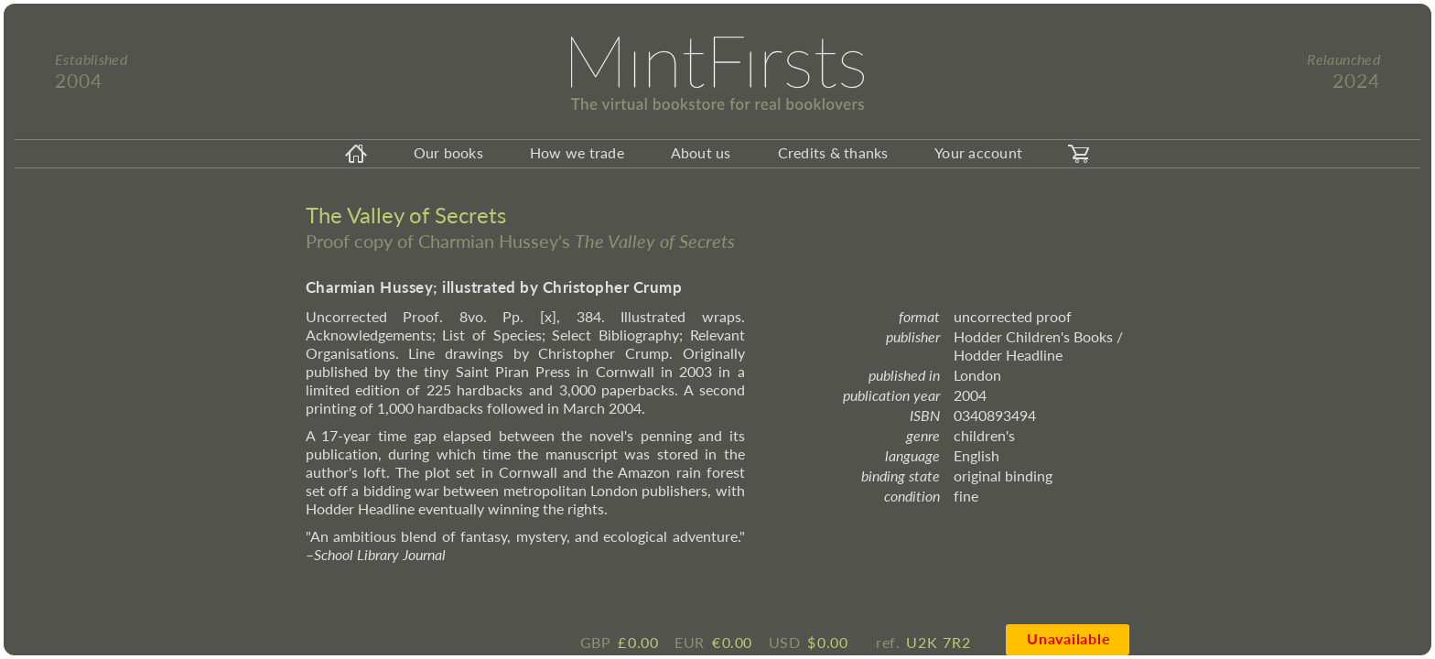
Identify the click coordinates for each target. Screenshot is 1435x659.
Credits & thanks (833, 152)
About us (701, 152)
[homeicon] (356, 154)
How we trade (577, 152)
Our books (448, 152)
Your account (978, 152)
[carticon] (1079, 154)
